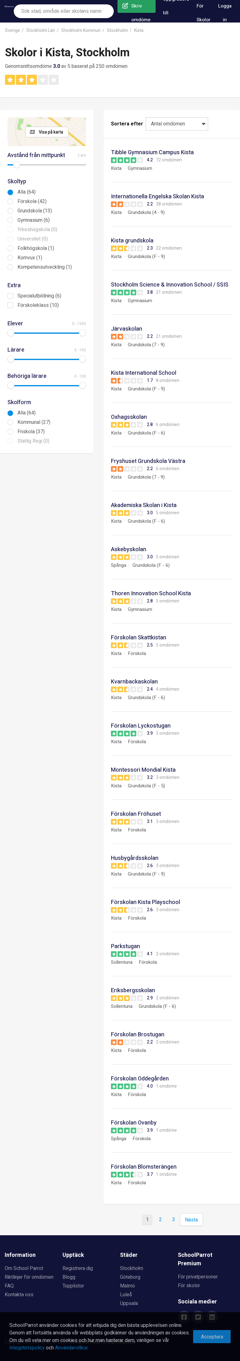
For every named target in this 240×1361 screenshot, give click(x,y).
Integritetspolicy (27, 1348)
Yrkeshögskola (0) (37, 229)
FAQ (9, 1286)
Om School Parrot (24, 1268)
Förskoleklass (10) (38, 305)
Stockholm (117, 30)
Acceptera (212, 1337)
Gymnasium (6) (34, 220)
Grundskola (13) (35, 211)
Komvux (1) (30, 258)
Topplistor (73, 1286)
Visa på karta (51, 132)
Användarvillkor (71, 1348)
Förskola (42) (32, 201)
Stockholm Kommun (81, 30)
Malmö (127, 1286)
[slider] (16, 164)
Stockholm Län (40, 30)
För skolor (189, 1285)
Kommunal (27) (34, 422)
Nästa (191, 1220)
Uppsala (129, 1303)
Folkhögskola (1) (36, 248)
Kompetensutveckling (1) (45, 267)
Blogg (68, 1277)
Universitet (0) (33, 239)
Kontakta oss (19, 1294)
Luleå (126, 1294)
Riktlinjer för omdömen (29, 1277)
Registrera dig (77, 1268)
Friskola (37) (31, 431)
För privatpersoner (198, 1277)
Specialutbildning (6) (39, 296)
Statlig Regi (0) (33, 441)
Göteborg (130, 1277)
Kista (138, 30)
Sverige (12, 30)
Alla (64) (27, 192)
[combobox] (64, 11)
